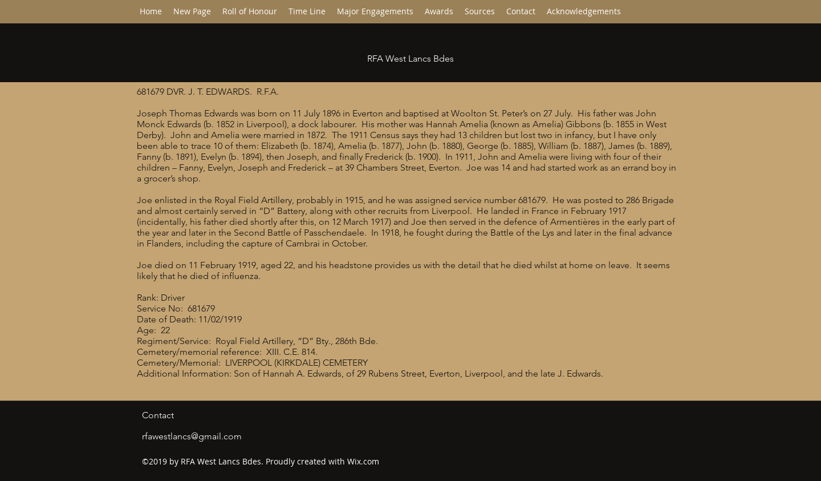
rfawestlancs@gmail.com (192, 436)
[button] (307, 11)
